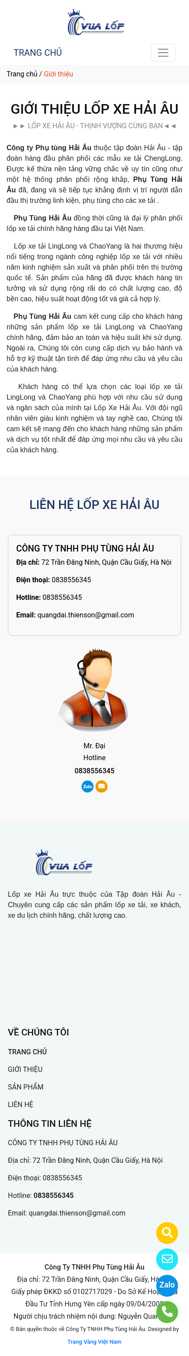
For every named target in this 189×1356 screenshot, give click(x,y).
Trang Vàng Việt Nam (94, 1341)
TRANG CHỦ (38, 52)
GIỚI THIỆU (25, 1069)
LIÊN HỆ (20, 1104)
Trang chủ (22, 74)
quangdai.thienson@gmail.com (85, 615)
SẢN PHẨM (25, 1087)
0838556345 (71, 580)
